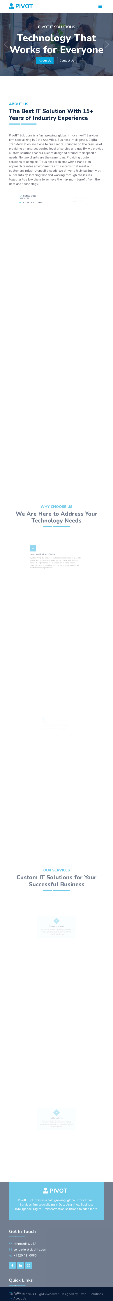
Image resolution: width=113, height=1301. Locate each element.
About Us (44, 61)
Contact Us (67, 61)
